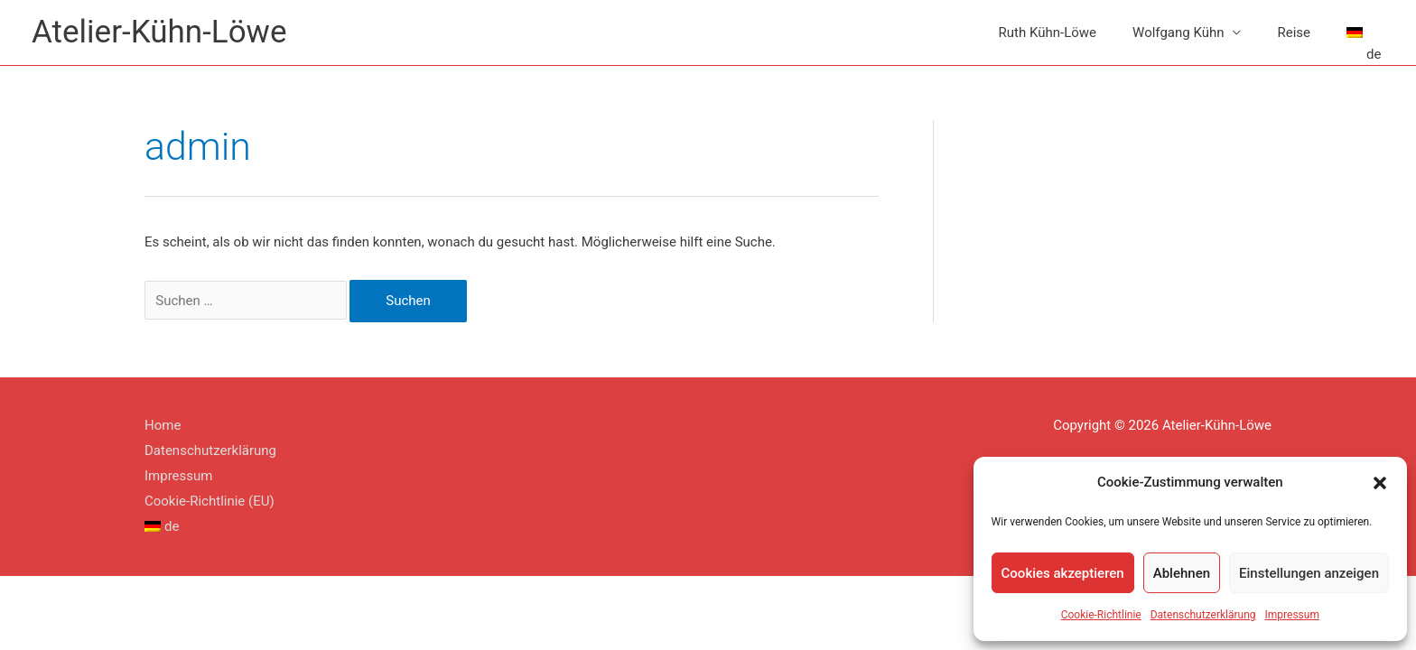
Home (162, 425)
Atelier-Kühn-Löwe (159, 32)
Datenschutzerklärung (1203, 614)
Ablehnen (1181, 573)
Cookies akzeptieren (1062, 573)
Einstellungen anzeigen (1309, 573)
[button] (1380, 483)
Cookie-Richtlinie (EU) (209, 501)
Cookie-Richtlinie (1101, 614)
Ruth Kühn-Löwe (1047, 32)
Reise (1293, 32)
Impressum (1292, 614)
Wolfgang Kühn (1178, 32)
